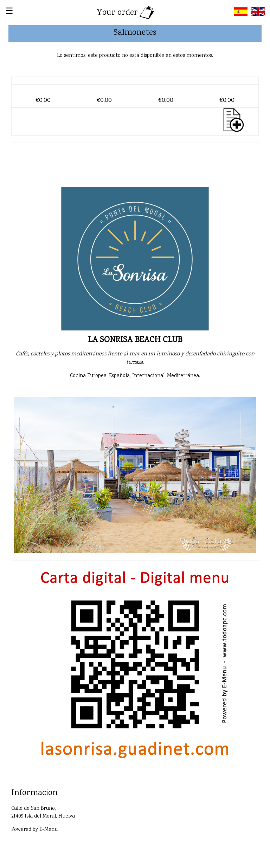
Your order (126, 13)
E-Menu (48, 830)
